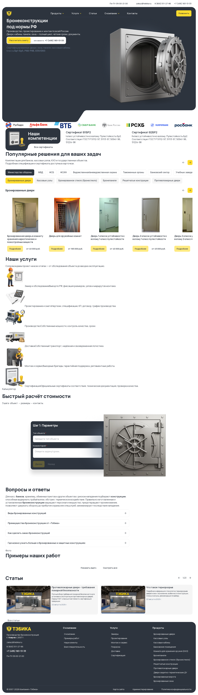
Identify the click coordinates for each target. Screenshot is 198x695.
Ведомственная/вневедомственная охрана (95, 172)
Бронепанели (110, 180)
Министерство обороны (20, 172)
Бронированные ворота (165, 676)
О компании (69, 634)
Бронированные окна (164, 681)
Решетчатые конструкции (135, 180)
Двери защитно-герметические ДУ (170, 672)
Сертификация (118, 655)
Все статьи (14, 620)
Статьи (93, 13)
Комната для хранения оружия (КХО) (171, 651)
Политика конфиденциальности (176, 689)
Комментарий (39, 445)
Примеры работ (71, 638)
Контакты (132, 13)
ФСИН (63, 172)
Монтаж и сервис (119, 642)
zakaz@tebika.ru (143, 3)
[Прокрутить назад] (183, 162)
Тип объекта (39, 433)
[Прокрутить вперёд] (190, 162)
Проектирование (119, 638)
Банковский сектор (159, 172)
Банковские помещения (165, 647)
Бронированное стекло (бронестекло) (77, 180)
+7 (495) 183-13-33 (182, 3)
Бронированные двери (19, 180)
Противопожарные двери (167, 180)
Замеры (115, 634)
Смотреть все (110, 568)
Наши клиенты (70, 642)
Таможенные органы (133, 172)
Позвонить (183, 13)
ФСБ (51, 172)
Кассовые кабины (162, 642)
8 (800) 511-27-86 (163, 3)
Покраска (115, 647)
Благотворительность (74, 647)
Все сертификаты (43, 147)
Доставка (115, 651)
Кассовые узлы (44, 180)
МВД (40, 172)
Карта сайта (118, 689)
